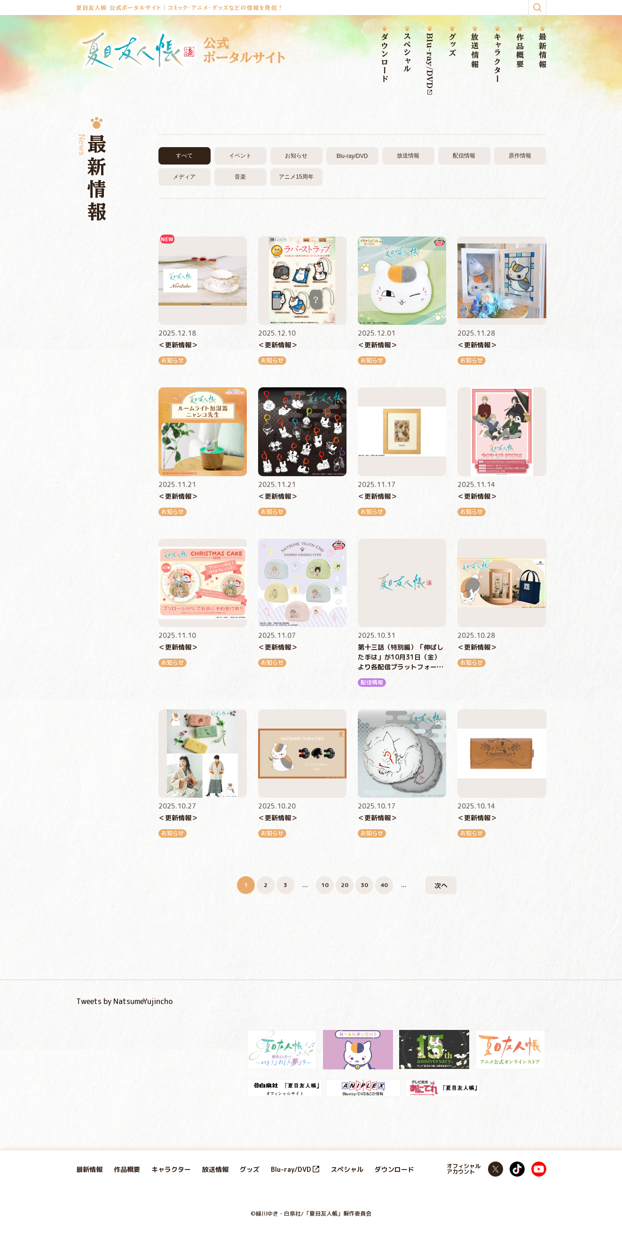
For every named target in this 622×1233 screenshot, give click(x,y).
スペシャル (407, 53)
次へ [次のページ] (441, 885)
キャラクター (497, 58)
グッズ (452, 45)
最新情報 (542, 51)
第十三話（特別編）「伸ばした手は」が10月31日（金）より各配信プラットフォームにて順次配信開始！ (400, 657)
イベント (240, 155)
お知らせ (296, 155)
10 (325, 885)
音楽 (240, 176)
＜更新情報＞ (178, 344)
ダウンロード (384, 58)
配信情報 (464, 155)
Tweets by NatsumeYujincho (124, 1001)
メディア (184, 176)
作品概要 (520, 51)
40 (384, 885)
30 (364, 885)
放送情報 (475, 51)
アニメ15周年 (296, 176)
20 (344, 885)
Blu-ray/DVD (429, 63)
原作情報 (520, 155)
